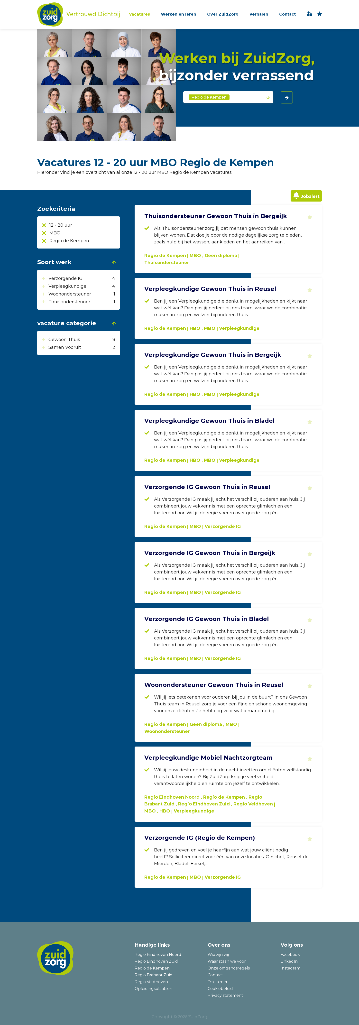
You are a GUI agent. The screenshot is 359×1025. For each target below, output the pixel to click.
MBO (54, 233)
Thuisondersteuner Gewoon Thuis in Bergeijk (215, 216)
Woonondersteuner (70, 294)
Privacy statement (225, 995)
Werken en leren (178, 14)
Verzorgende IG (66, 278)
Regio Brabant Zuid (154, 975)
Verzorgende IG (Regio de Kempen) (199, 837)
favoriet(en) (319, 14)
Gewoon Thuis (64, 339)
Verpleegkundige (68, 286)
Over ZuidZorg (223, 14)
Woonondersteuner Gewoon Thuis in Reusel (213, 684)
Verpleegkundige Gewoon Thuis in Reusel (210, 288)
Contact (287, 14)
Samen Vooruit (65, 347)
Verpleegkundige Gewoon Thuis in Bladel (209, 420)
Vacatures (139, 14)
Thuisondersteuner (70, 302)
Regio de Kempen (69, 240)
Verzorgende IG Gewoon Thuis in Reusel (207, 486)
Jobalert (310, 196)
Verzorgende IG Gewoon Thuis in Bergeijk (209, 552)
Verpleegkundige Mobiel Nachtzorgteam (208, 757)
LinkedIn (289, 961)
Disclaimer (218, 981)
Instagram (290, 968)
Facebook (290, 954)
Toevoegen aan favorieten (309, 217)
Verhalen (258, 14)
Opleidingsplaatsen (153, 988)
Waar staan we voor (227, 961)
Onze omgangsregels (229, 968)
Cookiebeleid (220, 988)
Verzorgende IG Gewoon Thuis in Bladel (206, 618)
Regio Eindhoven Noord (158, 954)
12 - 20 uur (60, 225)
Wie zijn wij (218, 954)
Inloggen (309, 14)
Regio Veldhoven (151, 981)
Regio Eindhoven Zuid (156, 961)
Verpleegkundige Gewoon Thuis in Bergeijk (212, 354)
